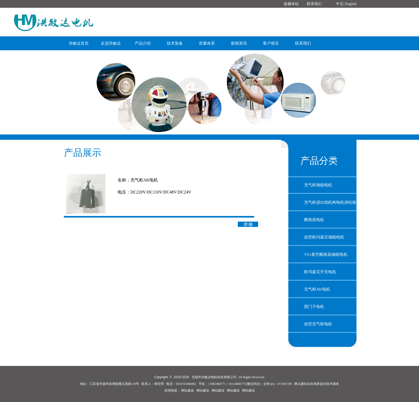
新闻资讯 (239, 43)
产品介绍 (143, 43)
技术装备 (175, 43)
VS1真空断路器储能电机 (325, 254)
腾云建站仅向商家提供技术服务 (316, 384)
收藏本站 (291, 4)
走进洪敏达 (111, 43)
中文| (340, 4)
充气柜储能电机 (318, 185)
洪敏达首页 (79, 43)
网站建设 (187, 390)
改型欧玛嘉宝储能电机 (324, 237)
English (350, 4)
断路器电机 (314, 220)
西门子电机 (314, 306)
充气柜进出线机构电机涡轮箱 (330, 202)
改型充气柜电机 (318, 324)
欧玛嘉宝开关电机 (320, 272)
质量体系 (207, 43)
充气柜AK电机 (317, 289)
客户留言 (271, 43)
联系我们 (314, 4)
